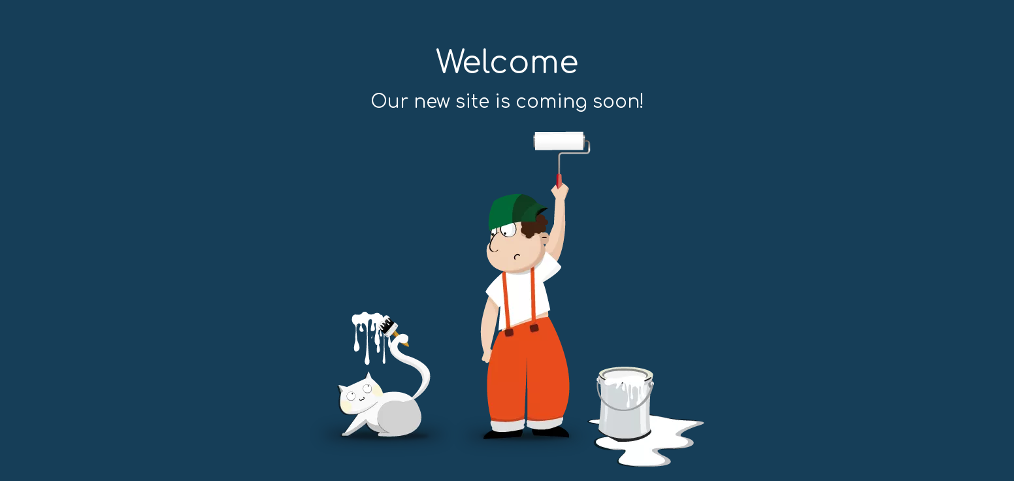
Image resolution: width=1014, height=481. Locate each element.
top (986, 424)
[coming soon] (507, 299)
